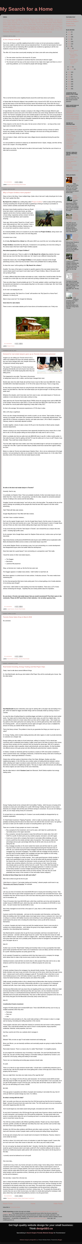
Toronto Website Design (72, 118)
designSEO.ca (44, 1228)
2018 (69, 46)
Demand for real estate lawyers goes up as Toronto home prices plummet (29, 354)
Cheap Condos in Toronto (75, 197)
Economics (45, 21)
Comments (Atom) (15, 1207)
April (70, 66)
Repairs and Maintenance (43, 29)
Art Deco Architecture (71, 128)
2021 (69, 41)
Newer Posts (7, 1203)
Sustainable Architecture (69, 167)
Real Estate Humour (53, 28)
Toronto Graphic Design (72, 116)
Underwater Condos (71, 143)
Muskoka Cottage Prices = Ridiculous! (76, 256)
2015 (69, 77)
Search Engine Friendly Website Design (40, 1233)
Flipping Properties (12, 22)
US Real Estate (35, 32)
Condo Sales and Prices (15, 21)
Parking (40, 26)
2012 (69, 84)
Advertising (5, 19)
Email (67, 96)
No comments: (8, 182)
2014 (69, 79)
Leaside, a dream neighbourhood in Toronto (76, 276)
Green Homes (70, 159)
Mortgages (6, 26)
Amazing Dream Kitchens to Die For (76, 180)
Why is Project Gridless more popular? (17, 192)
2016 (69, 74)
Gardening (20, 22)
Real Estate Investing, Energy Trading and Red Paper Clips (24, 667)
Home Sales (7, 24)
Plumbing (44, 26)
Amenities (18, 19)
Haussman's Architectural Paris (71, 135)
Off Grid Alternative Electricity (71, 162)
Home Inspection (36, 22)
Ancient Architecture (71, 126)
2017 (69, 72)
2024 (69, 34)
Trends (22, 32)
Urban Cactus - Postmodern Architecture (70, 147)
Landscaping (40, 24)
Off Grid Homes (19, 26)
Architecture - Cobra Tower (76, 295)
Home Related (57, 23)
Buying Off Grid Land (71, 157)
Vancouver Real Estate (46, 32)
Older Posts (58, 1203)
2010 (69, 88)
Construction (26, 21)
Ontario (25, 26)
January (71, 69)
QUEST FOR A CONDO (53, 26)
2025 (69, 32)
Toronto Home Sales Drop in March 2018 (17, 617)
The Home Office (58, 29)
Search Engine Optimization (70, 111)
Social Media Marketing (72, 114)
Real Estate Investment (28, 1198)
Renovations (27, 29)
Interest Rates (32, 24)
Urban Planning (27, 32)
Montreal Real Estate (57, 24)
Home (33, 1203)
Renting (33, 30)
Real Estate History (42, 28)
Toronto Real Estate (11, 32)
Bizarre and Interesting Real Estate (41, 19)
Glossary (25, 22)
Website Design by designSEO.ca (29, 1239)
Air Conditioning (11, 19)
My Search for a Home (26, 9)
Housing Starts (24, 24)
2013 (69, 81)
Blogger (60, 1239)
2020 (69, 44)
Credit (32, 21)
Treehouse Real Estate (72, 170)
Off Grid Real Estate (71, 165)
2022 (69, 39)
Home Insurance (47, 23)
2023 (69, 36)
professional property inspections (38, 1218)
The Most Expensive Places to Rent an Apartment (76, 237)
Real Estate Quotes (19, 29)
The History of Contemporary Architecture (70, 139)
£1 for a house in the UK (11, 39)
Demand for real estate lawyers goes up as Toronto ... (73, 61)
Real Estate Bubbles (29, 28)
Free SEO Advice (70, 108)
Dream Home (38, 21)
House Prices (15, 24)
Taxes (52, 30)
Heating (29, 22)
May (70, 48)
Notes (14, 26)
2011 (69, 86)
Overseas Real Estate (32, 26)
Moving (10, 26)
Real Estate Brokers (15, 28)
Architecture (25, 19)
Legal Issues (47, 24)
